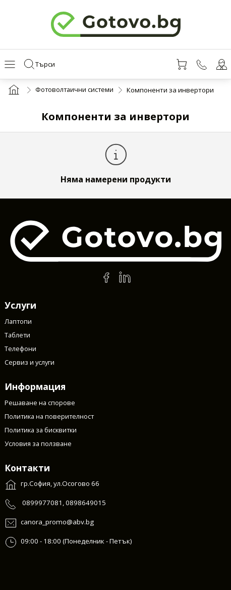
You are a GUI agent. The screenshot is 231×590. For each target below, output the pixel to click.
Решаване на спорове (41, 403)
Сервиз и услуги (30, 363)
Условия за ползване (39, 444)
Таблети (18, 335)
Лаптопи (19, 322)
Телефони (20, 349)
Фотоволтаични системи (75, 91)
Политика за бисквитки (42, 430)
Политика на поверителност (51, 416)
